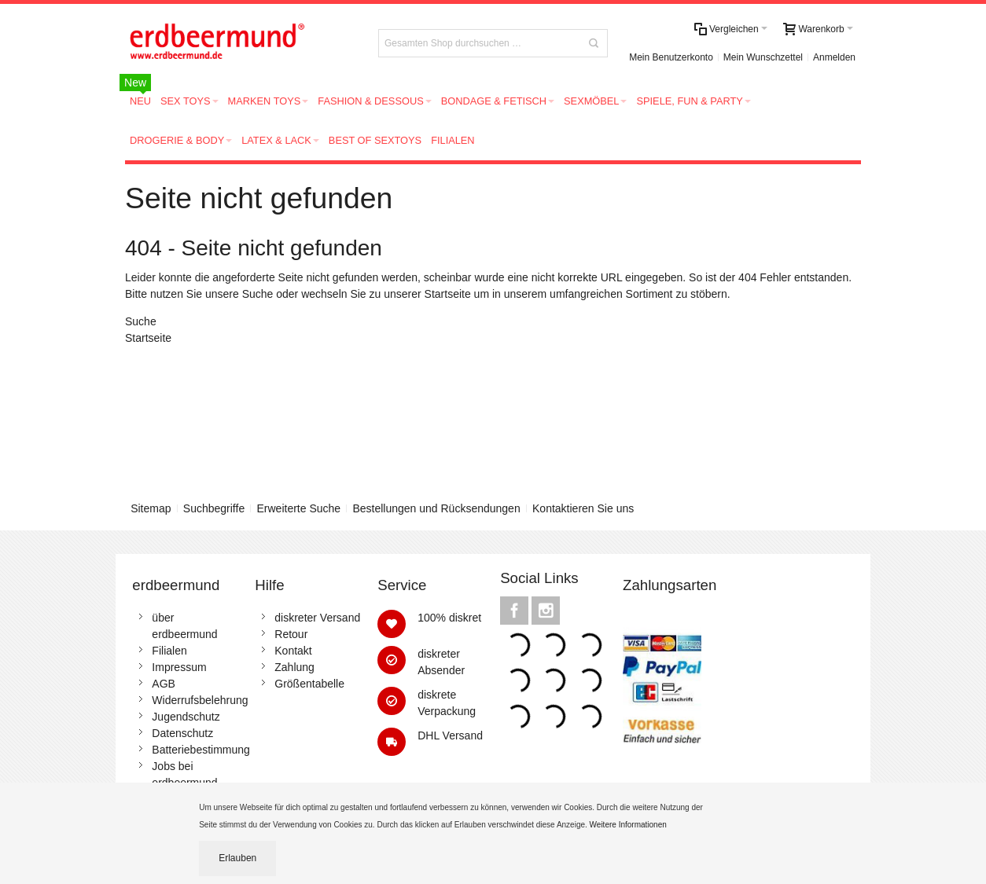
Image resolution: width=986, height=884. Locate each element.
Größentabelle (309, 683)
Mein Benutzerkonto (671, 57)
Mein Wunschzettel (763, 57)
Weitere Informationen (629, 824)
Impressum (179, 667)
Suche (258, 294)
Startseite (448, 294)
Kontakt (292, 650)
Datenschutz (182, 733)
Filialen (169, 650)
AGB (163, 683)
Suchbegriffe (214, 508)
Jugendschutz (185, 716)
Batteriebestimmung (201, 749)
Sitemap (151, 508)
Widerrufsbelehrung (200, 700)
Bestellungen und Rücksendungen (436, 508)
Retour (290, 634)
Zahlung (294, 667)
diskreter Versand (317, 617)
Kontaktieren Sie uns (583, 508)
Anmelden (834, 57)
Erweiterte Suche (299, 508)
